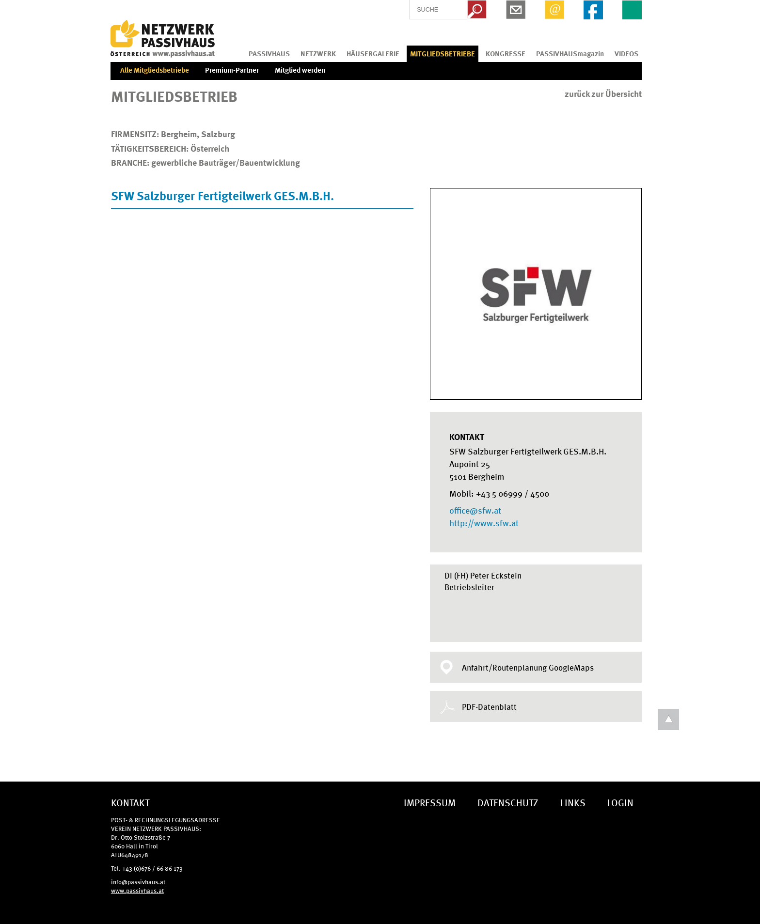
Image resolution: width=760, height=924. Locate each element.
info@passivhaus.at (138, 881)
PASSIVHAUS (269, 53)
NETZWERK (318, 53)
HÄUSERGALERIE (373, 53)
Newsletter (515, 9)
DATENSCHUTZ (507, 802)
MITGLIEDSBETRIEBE (442, 53)
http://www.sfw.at (484, 522)
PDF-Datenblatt (489, 706)
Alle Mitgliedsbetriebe (154, 69)
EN (632, 9)
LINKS (573, 802)
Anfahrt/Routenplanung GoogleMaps (528, 667)
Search (477, 9)
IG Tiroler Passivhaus (163, 38)
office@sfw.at (475, 509)
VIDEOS (626, 53)
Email (554, 9)
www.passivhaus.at (137, 890)
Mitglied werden (300, 69)
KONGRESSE (505, 53)
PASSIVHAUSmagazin (570, 53)
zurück (603, 93)
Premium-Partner (232, 69)
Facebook (593, 9)
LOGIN (620, 802)
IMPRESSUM (430, 802)
